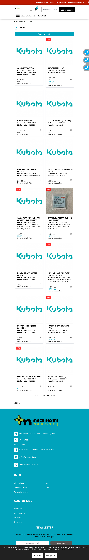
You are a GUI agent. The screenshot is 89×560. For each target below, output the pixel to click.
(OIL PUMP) (59, 272)
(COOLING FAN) (29, 375)
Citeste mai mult (66, 549)
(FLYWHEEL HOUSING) (26, 69)
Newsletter (18, 521)
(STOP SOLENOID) (26, 326)
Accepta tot (51, 555)
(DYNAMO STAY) (58, 326)
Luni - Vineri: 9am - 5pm (26, 463)
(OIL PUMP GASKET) (60, 218)
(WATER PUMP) (27, 273)
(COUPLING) (56, 68)
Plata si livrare (19, 482)
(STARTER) (59, 120)
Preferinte (37, 555)
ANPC (47, 486)
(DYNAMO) (24, 120)
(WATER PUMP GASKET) (28, 218)
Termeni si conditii (21, 491)
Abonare (61, 541)
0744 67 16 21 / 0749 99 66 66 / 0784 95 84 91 (34, 448)
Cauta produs (67, 10)
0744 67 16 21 (22, 439)
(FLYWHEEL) (57, 375)
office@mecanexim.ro (25, 456)
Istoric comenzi (20, 512)
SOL (47, 482)
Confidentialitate (20, 486)
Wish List (17, 516)
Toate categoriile (44, 34)
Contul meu (18, 507)
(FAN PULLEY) (27, 170)
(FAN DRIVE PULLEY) (60, 170)
